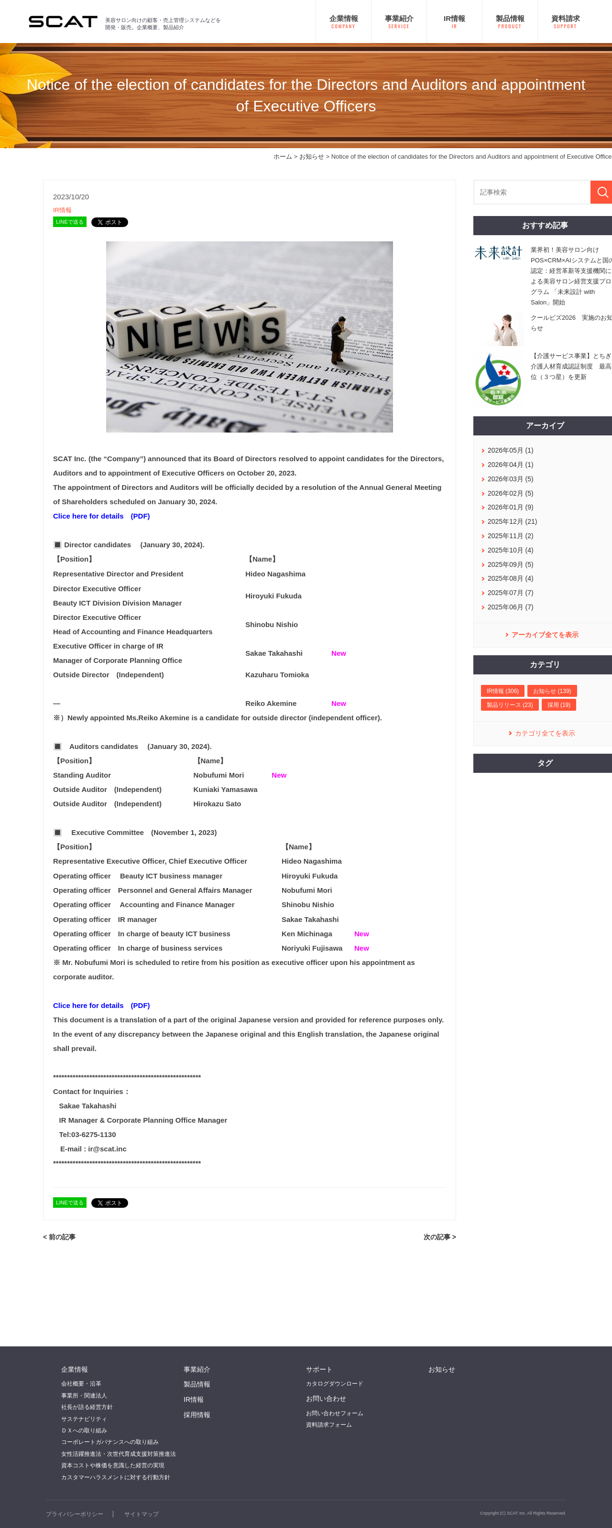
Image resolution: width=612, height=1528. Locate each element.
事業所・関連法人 (84, 1395)
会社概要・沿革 (81, 1383)
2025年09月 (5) (511, 564)
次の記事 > (440, 1237)
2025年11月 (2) (511, 536)
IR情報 (62, 210)
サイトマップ (141, 1514)
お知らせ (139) (552, 691)
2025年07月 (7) (511, 592)
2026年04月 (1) (511, 464)
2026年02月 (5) (511, 493)
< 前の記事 (59, 1237)
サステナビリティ (84, 1419)
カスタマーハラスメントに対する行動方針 (115, 1477)
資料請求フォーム (329, 1424)
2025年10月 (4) (511, 550)
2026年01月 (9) (511, 507)
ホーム (282, 156)
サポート (319, 1369)
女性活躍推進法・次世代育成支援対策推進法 (118, 1454)
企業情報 (74, 1369)
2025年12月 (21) (512, 521)
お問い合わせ (326, 1398)
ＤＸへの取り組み (84, 1430)
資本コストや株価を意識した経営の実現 (112, 1465)
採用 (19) (559, 705)
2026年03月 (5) (511, 479)
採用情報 (197, 1415)
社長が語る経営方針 (87, 1407)
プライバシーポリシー (74, 1514)
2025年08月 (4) (511, 578)
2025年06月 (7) (511, 607)
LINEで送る (69, 222)
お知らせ (311, 156)
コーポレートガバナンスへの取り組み (110, 1442)
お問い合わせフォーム (334, 1413)
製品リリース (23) (510, 705)
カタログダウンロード (334, 1383)
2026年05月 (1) (511, 450)
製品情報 (197, 1384)
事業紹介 (197, 1369)
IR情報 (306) (503, 691)
